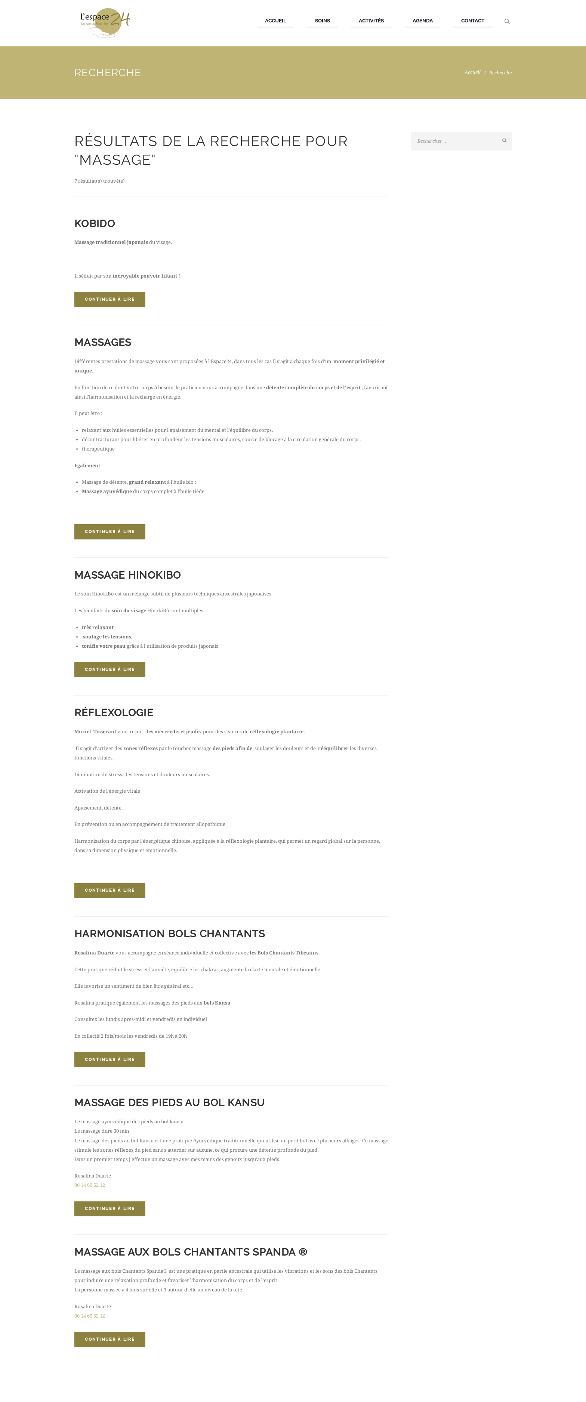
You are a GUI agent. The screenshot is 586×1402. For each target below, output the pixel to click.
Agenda (423, 21)
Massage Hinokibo (129, 576)
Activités (371, 21)
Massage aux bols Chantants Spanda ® (195, 1256)
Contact (472, 21)
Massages (104, 343)
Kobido (95, 223)
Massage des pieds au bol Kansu (173, 1106)
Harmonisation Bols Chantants (173, 936)
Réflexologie (115, 714)
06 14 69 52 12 (89, 1188)
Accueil (275, 21)
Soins (322, 21)
